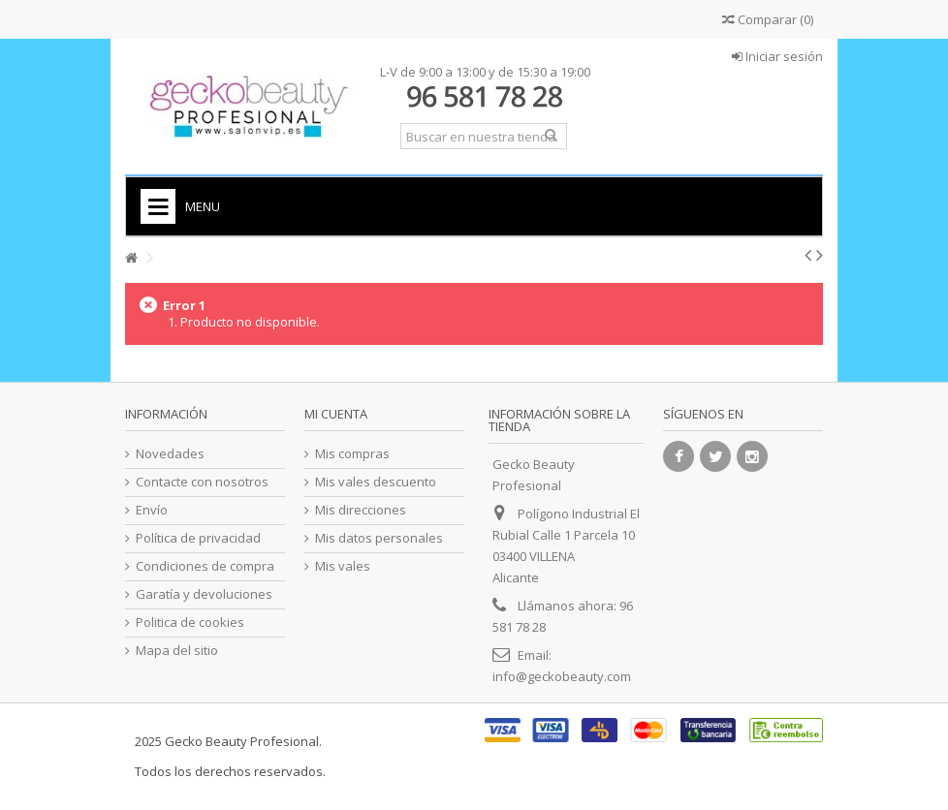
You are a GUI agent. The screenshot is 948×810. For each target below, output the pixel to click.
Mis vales (342, 566)
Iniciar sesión (777, 56)
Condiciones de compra (205, 566)
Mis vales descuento (375, 482)
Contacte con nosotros (202, 482)
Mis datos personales (379, 538)
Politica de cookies (190, 622)
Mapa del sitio (177, 650)
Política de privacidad (198, 538)
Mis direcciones (360, 510)
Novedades (170, 454)
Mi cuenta (335, 413)
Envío (152, 510)
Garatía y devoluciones (204, 594)
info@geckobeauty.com (561, 676)
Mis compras (352, 454)
